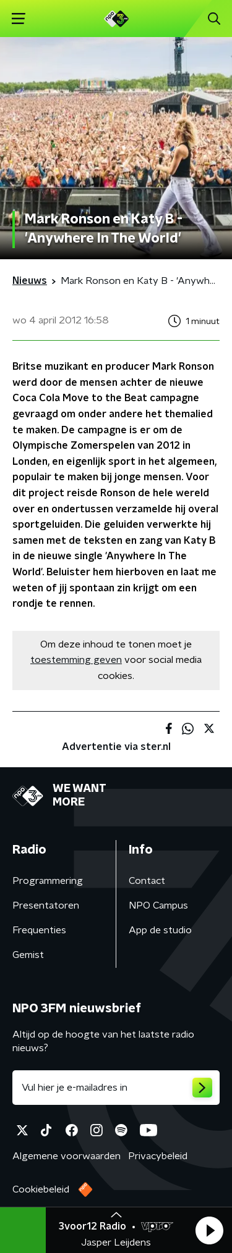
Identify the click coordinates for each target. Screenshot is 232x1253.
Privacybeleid (157, 1156)
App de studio (160, 930)
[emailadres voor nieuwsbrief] (116, 1087)
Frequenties (39, 930)
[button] (209, 1230)
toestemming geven (76, 660)
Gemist (28, 955)
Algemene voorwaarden (66, 1156)
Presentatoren (45, 905)
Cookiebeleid (40, 1189)
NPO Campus (158, 905)
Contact (147, 881)
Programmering (47, 881)
